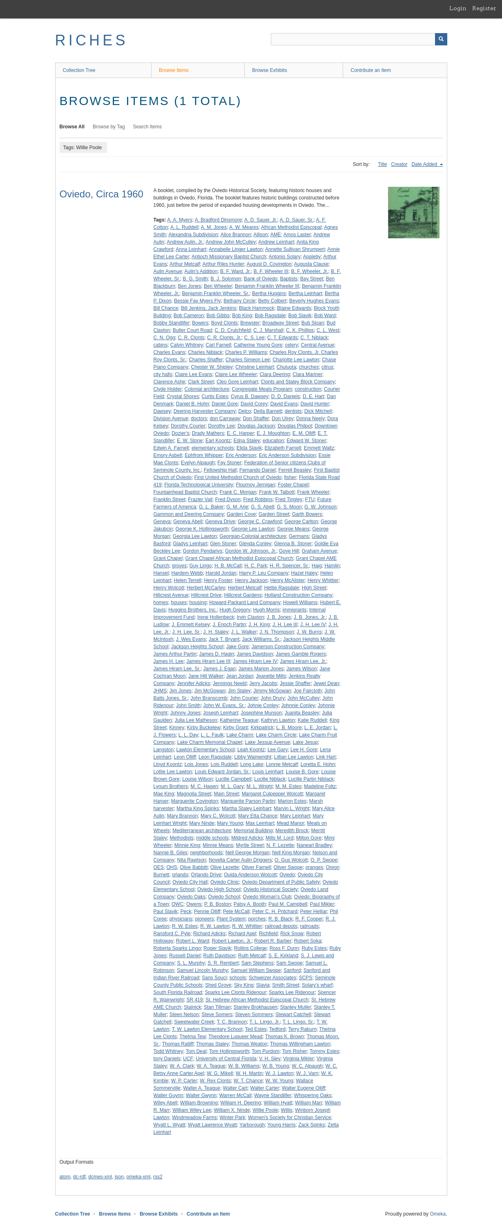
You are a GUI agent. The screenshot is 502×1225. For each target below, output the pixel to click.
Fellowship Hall (220, 470)
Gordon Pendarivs (203, 551)
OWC (177, 904)
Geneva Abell (187, 521)
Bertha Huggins (269, 293)
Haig (317, 566)
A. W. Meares (244, 227)
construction (308, 389)
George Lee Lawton (252, 529)
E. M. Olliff (303, 433)
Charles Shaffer (206, 360)
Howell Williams (300, 602)
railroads (309, 926)
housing (198, 602)
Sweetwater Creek (194, 1022)
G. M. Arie (237, 507)
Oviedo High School (219, 889)
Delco (245, 411)
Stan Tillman (217, 1007)
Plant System (230, 919)
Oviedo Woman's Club (267, 897)
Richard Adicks (209, 933)
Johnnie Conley (298, 705)
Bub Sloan (312, 323)
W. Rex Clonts (215, 1081)
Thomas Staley (212, 1044)
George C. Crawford (259, 521)
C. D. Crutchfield (233, 330)
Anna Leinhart (191, 249)
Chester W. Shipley (212, 367)
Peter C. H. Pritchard (274, 911)
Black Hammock (256, 308)
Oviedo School (224, 897)
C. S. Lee (254, 337)
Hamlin (331, 566)
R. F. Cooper (309, 919)
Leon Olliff (185, 757)
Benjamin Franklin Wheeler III (267, 286)
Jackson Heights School (197, 646)
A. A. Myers (179, 220)
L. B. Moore (288, 727)
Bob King (242, 315)
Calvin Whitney (186, 345)
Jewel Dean (326, 683)
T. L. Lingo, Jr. (265, 1022)
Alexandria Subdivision (193, 234)
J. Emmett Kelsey (191, 624)
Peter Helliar (313, 911)
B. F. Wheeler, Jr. (309, 271)
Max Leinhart (259, 823)
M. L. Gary (232, 786)
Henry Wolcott (169, 588)
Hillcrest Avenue (171, 595)
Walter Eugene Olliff (303, 1088)
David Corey (254, 404)
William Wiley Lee (191, 1110)
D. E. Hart (313, 396)
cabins (161, 345)
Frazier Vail (200, 499)
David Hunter (315, 404)
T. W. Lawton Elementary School (207, 1029)
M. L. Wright (259, 786)
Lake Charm (239, 735)
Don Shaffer (256, 418)
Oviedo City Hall (189, 882)
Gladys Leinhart (190, 543)
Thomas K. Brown (284, 1036)
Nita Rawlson (191, 860)
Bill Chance (166, 308)
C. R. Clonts (191, 337)
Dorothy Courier (188, 426)
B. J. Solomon (226, 279)
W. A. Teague (211, 1066)
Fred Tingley (288, 499)
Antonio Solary (285, 257)
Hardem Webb (187, 573)
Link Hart (326, 757)
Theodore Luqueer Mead (235, 1036)
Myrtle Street (250, 845)
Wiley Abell (166, 1103)
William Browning (199, 1103)
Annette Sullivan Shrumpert (295, 249)
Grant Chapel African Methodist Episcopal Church (239, 558)
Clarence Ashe (169, 382)
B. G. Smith (195, 279)
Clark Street (201, 382)
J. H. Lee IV (313, 624)
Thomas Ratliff (178, 1044)
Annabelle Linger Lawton (236, 249)
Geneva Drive (220, 521)
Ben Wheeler (218, 286)
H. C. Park (255, 566)
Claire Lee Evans (193, 374)
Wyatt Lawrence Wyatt (212, 1125)
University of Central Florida (226, 1059)
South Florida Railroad (178, 992)
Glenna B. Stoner (293, 543)
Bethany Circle (239, 301)
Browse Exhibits (269, 70)
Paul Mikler (322, 904)
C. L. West (328, 330)
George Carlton (301, 521)
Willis (286, 1110)
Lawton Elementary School (205, 749)
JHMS (160, 691)
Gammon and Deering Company (189, 514)
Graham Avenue (319, 551)
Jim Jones (181, 691)
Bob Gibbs (218, 315)
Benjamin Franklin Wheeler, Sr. (216, 293)
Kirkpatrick (262, 727)
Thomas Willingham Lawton (300, 1044)
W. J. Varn (307, 1073)
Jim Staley (239, 691)
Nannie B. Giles (170, 852)
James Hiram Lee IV (255, 661)
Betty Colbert (272, 301)
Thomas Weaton (250, 1044)
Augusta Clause (311, 264)
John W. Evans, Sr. (224, 705)
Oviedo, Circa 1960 (101, 193)
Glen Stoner (223, 543)
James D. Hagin (216, 654)
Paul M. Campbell (287, 904)
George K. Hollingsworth (202, 529)
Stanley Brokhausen (255, 1007)
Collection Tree (79, 70)
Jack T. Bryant (224, 639)
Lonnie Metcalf (282, 764)
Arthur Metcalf (185, 264)
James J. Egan (219, 669)
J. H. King (259, 624)
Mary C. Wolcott (218, 816)
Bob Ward (325, 315)
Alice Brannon (236, 234)
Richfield (268, 933)
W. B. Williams (244, 1066)
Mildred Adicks (247, 838)
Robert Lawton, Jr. (231, 941)
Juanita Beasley (302, 713)
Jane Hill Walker (205, 676)
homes (161, 602)
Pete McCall (236, 911)
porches (257, 919)
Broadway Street (280, 323)
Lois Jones (196, 764)
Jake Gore (237, 646)
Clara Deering (275, 374)
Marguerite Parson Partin (248, 801)
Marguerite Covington (194, 801)
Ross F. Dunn (284, 948)
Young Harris (282, 1125)
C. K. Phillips (300, 330)
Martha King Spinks (197, 808)
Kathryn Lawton (278, 720)
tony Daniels (167, 1059)
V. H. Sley (269, 1059)
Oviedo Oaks (191, 897)
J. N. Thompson (276, 632)
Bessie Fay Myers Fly (197, 301)
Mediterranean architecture (201, 830)
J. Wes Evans (191, 639)
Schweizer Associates (272, 978)
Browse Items (174, 70)
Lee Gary (278, 749)
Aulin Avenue (168, 271)
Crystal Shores (183, 396)
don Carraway (225, 418)
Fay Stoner (229, 463)
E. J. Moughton (273, 433)
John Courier (244, 698)
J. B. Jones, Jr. (310, 617)
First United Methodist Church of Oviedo (237, 477)
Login (457, 8)
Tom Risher (294, 1051)
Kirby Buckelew (204, 727)
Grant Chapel (168, 558)
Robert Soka (307, 941)
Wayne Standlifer (272, 1095)
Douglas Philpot (295, 426)
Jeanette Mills (271, 676)
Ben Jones (189, 286)
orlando (180, 875)
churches (309, 367)
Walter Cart (235, 1088)
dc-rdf (79, 1177)
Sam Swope (289, 963)
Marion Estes (292, 801)
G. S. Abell (262, 507)
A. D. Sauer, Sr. (297, 220)
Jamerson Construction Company (288, 646)
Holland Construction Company (298, 595)
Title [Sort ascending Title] (382, 164)
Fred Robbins (257, 499)
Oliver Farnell (256, 867)
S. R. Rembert (223, 963)
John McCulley (304, 698)
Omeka (438, 1214)
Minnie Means (218, 845)
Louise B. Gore (302, 772)
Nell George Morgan (247, 852)
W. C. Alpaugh (307, 1066)
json (119, 1177)
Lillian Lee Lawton (293, 757)
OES (159, 867)
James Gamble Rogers (301, 654)
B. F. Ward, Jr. (235, 271)
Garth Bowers (307, 514)
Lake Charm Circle (276, 735)
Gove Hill (289, 551)
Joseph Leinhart (220, 713)
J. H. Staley (215, 632)
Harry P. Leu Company (263, 573)
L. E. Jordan (317, 727)
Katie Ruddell (312, 720)
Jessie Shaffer (295, 683)
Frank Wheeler (313, 492)
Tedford (277, 1029)
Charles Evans (169, 352)
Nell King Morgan (291, 852)
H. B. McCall (228, 566)
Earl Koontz (218, 440)
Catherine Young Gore (258, 345)
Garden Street (274, 514)
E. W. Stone (190, 440)
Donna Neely (310, 418)
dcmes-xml (100, 1177)
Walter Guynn (168, 1095)
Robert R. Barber (273, 941)
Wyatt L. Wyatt (169, 1125)
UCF (188, 1059)
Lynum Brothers (171, 786)
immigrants (295, 610)
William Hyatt (278, 1103)
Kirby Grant (235, 727)
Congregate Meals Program (262, 389)
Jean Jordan (239, 676)
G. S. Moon (289, 507)
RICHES (91, 40)
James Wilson (301, 669)
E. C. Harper (240, 433)
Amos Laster (297, 234)
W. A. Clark (182, 1066)
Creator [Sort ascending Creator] (399, 164)
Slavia (263, 985)
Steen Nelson (184, 1014)
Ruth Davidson (219, 956)
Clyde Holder (168, 389)
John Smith (188, 705)
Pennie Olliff (207, 911)
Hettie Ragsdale (281, 588)
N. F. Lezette (280, 845)
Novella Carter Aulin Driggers (240, 860)
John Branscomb (208, 698)
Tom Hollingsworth (229, 1051)
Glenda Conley (255, 543)
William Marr (308, 1103)
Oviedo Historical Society (270, 889)
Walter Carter (264, 1088)
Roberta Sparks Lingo (177, 948)
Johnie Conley (263, 705)
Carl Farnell (218, 345)
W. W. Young (279, 1081)
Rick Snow (291, 933)
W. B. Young (275, 1066)
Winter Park (232, 1117)
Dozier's (180, 433)
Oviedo (287, 875)
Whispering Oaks (312, 1095)
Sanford (292, 970)
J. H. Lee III (284, 624)
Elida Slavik (249, 448)
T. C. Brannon (232, 1022)
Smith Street (285, 985)
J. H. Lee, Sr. (186, 632)
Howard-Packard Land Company (244, 602)
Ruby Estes (313, 948)
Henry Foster (218, 580)
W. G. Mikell (220, 1073)
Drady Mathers (208, 433)
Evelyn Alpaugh (198, 463)
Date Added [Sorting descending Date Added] (424, 164)
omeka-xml (139, 1177)
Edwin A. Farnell (171, 448)
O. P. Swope (323, 860)
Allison (260, 234)
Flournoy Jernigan (255, 485)
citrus (327, 367)
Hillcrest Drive (206, 595)
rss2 (158, 1177)
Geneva (162, 521)
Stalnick (192, 1007)
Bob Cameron (189, 315)
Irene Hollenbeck (215, 617)
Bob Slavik (300, 315)
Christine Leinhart (254, 367)
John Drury (273, 698)
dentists (293, 411)
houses (179, 602)
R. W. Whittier (247, 926)
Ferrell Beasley (294, 470)
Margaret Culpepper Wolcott (272, 794)
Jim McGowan (209, 691)
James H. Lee (169, 661)
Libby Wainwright (252, 757)
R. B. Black (280, 919)
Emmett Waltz (319, 448)
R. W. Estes (185, 926)
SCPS (305, 978)
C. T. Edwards (282, 337)
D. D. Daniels (285, 396)
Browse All (72, 127)
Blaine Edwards (294, 308)
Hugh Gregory (235, 610)
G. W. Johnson (320, 507)
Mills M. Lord (279, 838)
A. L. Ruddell (184, 227)
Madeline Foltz (320, 786)
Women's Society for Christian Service (289, 1117)
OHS (172, 867)
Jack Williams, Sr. (261, 639)
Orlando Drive (206, 875)
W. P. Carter (184, 1081)
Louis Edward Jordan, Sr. (222, 772)
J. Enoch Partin (228, 624)
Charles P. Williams (246, 352)
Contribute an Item (370, 70)
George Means (293, 529)
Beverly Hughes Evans (314, 301)
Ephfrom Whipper (204, 455)
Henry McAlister (287, 580)
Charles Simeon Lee (247, 360)
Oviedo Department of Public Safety (281, 882)
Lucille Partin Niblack (311, 779)
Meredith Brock (291, 830)
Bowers (200, 323)
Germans (299, 536)
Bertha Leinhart (305, 293)
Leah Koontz (251, 749)
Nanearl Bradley (314, 845)
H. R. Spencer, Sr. (289, 566)
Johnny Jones (185, 713)
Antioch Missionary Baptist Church (229, 257)
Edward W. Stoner (306, 440)
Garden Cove (241, 514)
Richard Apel (242, 933)
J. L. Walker (244, 632)
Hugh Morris (266, 610)
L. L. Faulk (212, 735)
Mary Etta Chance (257, 816)
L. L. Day (188, 735)
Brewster (249, 323)
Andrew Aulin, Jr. (185, 242)
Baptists (289, 279)
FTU (310, 499)
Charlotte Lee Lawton (295, 360)
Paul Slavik (166, 911)
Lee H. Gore (303, 749)
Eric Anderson (240, 455)
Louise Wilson (197, 779)
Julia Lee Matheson (196, 720)
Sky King (243, 985)
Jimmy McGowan (272, 691)
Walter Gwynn (201, 1095)
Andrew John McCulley (231, 242)
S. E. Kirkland (283, 956)
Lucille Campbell (234, 779)
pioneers (204, 919)
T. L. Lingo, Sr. (298, 1022)
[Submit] (441, 39)
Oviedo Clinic (224, 882)
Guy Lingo (201, 566)
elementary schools (213, 448)
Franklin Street (169, 499)
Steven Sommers (254, 1014)
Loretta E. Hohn (318, 764)
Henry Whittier (323, 580)
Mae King (164, 794)
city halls (163, 374)
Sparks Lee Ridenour (292, 992)
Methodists (182, 838)
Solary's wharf (317, 985)
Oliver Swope (288, 867)
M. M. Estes (288, 786)
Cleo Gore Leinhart (237, 382)
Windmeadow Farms (194, 1117)
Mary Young (230, 823)
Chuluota (286, 367)
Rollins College (250, 948)
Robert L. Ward (192, 941)
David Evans (284, 404)
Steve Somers (217, 1014)
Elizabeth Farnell (283, 448)
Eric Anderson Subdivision (287, 455)
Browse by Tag (109, 127)
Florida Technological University (198, 485)
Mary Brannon (182, 816)
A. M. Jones (214, 227)
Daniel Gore (225, 404)
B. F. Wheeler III (271, 271)
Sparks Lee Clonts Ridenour (235, 992)
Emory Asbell (168, 455)
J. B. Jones (279, 617)
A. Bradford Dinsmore (218, 220)
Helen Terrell (187, 580)
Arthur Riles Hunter (223, 264)
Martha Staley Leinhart (246, 808)
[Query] (359, 39)
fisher (290, 477)
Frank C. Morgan (238, 492)
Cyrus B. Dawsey (249, 396)
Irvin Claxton (250, 617)
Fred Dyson (228, 499)
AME (275, 234)
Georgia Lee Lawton (195, 536)
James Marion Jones (261, 669)
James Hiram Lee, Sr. (177, 669)
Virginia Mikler (298, 1059)
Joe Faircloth (308, 691)
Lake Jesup (305, 742)
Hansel (161, 573)
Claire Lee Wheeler (236, 374)
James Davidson (255, 654)
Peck (186, 911)
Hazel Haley (304, 573)
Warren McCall (235, 1095)
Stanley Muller (295, 1007)
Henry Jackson (251, 580)
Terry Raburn (302, 1029)
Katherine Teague (239, 720)
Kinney (176, 727)
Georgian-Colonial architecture (253, 536)
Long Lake (251, 764)
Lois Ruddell (224, 764)
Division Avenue (171, 418)
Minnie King (187, 845)
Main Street (226, 794)
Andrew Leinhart (276, 242)
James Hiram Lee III (208, 661)
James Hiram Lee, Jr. (303, 661)
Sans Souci (214, 978)
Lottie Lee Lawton (173, 772)
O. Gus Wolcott (291, 860)
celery (291, 345)
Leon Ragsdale (215, 757)
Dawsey (162, 411)
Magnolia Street (194, 794)
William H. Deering (241, 1103)
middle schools (212, 838)
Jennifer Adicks (193, 683)
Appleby (312, 257)
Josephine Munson (261, 713)
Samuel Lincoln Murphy (202, 970)
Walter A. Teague (201, 1088)
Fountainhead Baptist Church (185, 492)
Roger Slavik (217, 948)
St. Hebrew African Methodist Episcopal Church (256, 1000)
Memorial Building (253, 830)
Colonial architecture (207, 389)
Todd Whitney (168, 1051)
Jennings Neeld (230, 683)
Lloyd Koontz (168, 764)
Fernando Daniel (257, 470)
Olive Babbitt (193, 867)
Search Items (147, 127)
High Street (314, 588)
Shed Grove (218, 985)
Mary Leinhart (295, 816)
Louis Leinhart (267, 772)
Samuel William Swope (256, 970)
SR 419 (194, 1000)
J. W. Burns (309, 632)
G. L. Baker (211, 507)
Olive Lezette (224, 867)
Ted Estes (256, 1029)
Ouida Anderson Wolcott (250, 875)
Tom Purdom (265, 1051)
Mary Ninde (201, 823)
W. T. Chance (248, 1081)
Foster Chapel (293, 485)
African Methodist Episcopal (291, 227)
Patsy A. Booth (250, 904)
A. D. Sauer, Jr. (260, 220)
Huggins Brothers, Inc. (192, 610)
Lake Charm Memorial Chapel (209, 742)
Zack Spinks (311, 1125)
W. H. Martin (249, 1073)
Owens (193, 904)
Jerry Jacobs (263, 683)
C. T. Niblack (314, 337)
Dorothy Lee (221, 426)
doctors (199, 418)
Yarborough (252, 1125)
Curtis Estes (215, 396)
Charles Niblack (205, 352)
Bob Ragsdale (270, 315)
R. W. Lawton (214, 926)
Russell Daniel (185, 956)
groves (179, 566)
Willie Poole (265, 1110)
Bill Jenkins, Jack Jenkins (208, 308)
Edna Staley (247, 440)
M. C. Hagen (204, 786)
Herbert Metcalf (244, 588)
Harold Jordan (220, 573)
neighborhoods (206, 852)
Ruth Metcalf (252, 956)
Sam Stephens (257, 963)
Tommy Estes (324, 1051)
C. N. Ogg (164, 337)
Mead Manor (290, 823)
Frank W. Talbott (276, 492)
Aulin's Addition (200, 271)
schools (238, 978)
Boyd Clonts (224, 323)
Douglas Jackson (256, 426)
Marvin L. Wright (291, 808)
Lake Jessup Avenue (267, 742)
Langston (164, 749)
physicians (181, 919)
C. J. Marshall (268, 330)
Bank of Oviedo (260, 279)
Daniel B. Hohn (192, 404)
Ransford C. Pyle (172, 933)
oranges (314, 867)
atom (65, 1177)
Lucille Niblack (270, 779)
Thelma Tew (192, 1036)
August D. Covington (269, 264)
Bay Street (311, 279)
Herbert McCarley (206, 588)
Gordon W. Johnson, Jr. (250, 551)
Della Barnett (268, 411)
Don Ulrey (282, 418)
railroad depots (281, 926)
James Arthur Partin (175, 654)
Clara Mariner (307, 374)
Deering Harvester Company (205, 411)
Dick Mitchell (318, 411)
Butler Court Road (192, 330)
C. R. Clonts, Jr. (224, 337)
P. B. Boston (217, 904)
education (273, 440)
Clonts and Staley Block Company (298, 382)
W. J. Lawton (280, 1073)
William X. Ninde (232, 1110)
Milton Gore (308, 838)
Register (484, 8)
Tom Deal (196, 1051)
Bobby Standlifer (172, 323)
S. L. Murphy (191, 963)
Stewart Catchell (293, 1014)
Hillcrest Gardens (243, 595)
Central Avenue (317, 345)
